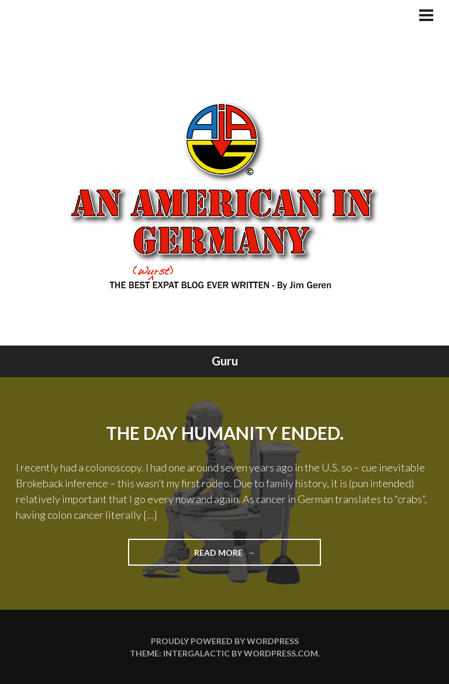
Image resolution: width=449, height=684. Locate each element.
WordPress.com (281, 653)
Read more (241, 556)
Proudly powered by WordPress (225, 641)
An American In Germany (224, 195)
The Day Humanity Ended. (225, 432)
